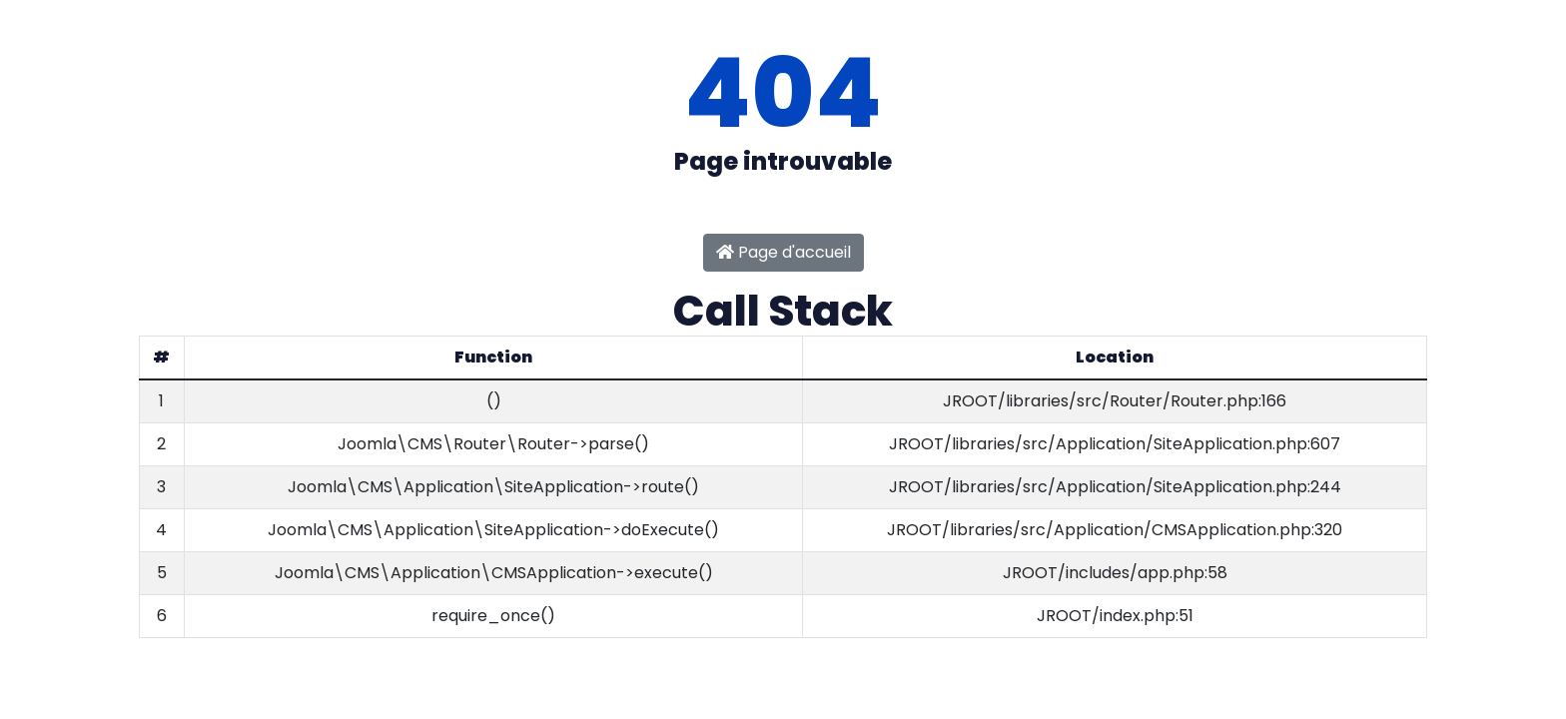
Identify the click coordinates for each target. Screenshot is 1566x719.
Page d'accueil (783, 252)
